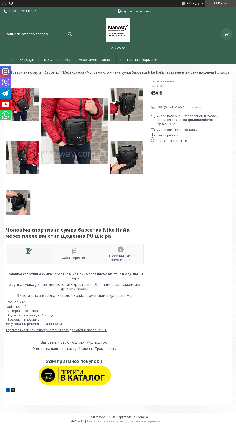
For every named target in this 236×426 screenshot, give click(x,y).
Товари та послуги (25, 72)
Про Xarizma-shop (56, 59)
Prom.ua (142, 417)
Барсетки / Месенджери (64, 72)
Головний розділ (21, 59)
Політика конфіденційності (146, 421)
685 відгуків (195, 3)
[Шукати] (69, 34)
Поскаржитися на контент (105, 421)
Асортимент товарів (95, 59)
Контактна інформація (138, 59)
